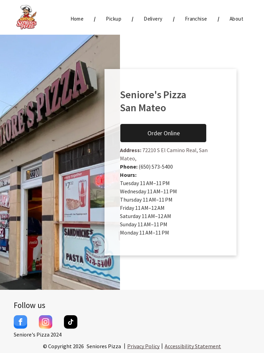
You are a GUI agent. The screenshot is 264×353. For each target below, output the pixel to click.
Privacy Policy (143, 346)
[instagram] (45, 322)
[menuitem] (78, 19)
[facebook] (20, 322)
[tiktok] (70, 322)
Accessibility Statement (193, 346)
